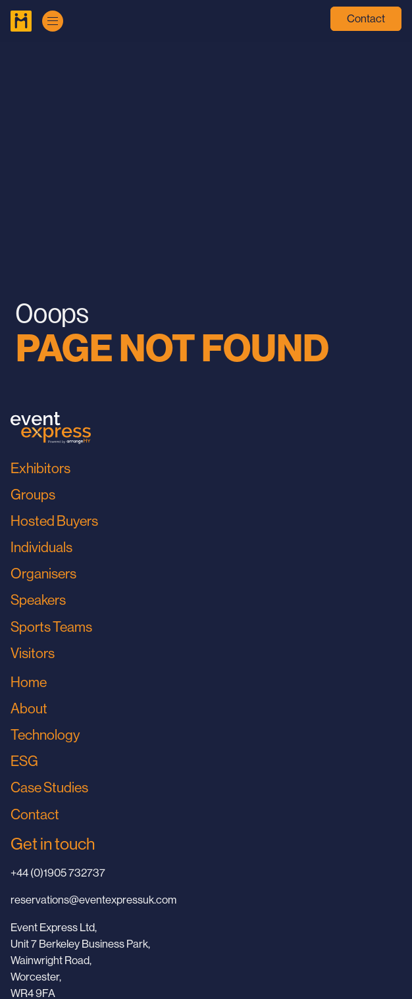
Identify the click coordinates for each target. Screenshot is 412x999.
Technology (45, 735)
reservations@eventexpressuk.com (93, 900)
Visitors (33, 653)
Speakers (38, 600)
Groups (33, 494)
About (29, 708)
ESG (24, 761)
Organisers (43, 573)
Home (29, 682)
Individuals (41, 547)
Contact (366, 19)
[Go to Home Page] (21, 21)
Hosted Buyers (54, 521)
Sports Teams (51, 627)
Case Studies (49, 787)
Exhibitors (40, 468)
